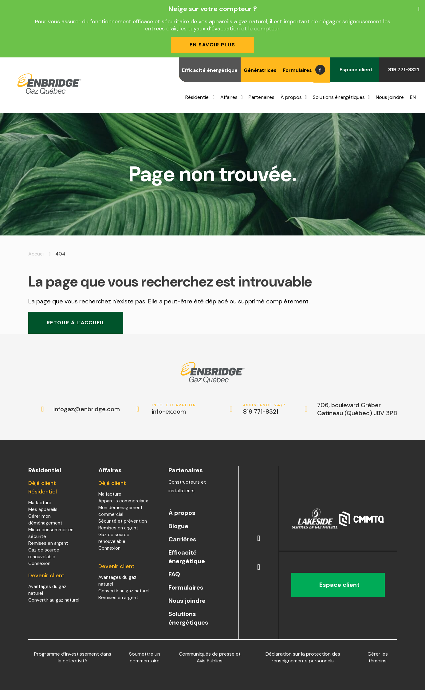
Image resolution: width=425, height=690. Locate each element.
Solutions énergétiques (339, 97)
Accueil (36, 254)
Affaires (229, 97)
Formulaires (297, 70)
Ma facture (39, 503)
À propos (291, 97)
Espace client (354, 69)
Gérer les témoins (378, 657)
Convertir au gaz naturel (53, 600)
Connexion (39, 563)
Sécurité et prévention (122, 521)
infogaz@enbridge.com (80, 409)
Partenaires (261, 97)
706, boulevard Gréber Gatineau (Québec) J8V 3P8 (357, 409)
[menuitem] (414, 97)
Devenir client (46, 575)
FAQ (174, 574)
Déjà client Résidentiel (42, 487)
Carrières (182, 539)
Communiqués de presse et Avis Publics (210, 657)
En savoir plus (212, 44)
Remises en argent (48, 543)
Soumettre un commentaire (144, 657)
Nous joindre (390, 97)
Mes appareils (42, 509)
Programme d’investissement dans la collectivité (72, 657)
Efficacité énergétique (210, 70)
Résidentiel (197, 97)
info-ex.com (174, 409)
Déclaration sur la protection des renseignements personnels (303, 657)
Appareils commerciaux (123, 501)
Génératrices (260, 70)
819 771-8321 (402, 69)
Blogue (178, 526)
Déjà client (112, 483)
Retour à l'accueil (76, 322)
